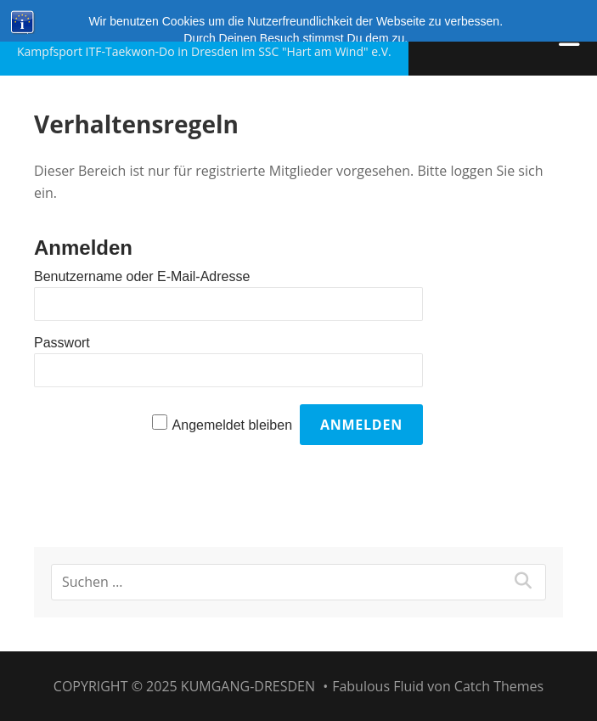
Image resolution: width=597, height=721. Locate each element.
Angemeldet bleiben (232, 425)
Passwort (62, 342)
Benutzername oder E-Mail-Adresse (142, 276)
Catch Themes (498, 686)
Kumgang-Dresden (139, 27)
